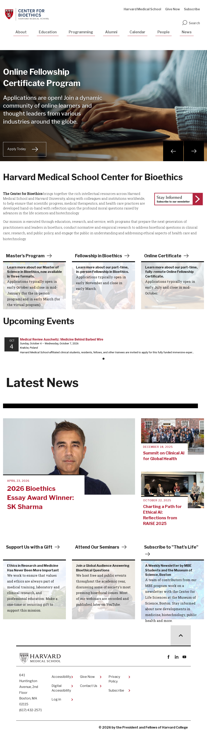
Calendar (137, 32)
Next (194, 151)
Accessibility (61, 677)
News (187, 32)
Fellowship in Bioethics (99, 255)
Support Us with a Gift (30, 547)
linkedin (176, 656)
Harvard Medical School (142, 9)
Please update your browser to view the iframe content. (103, 348)
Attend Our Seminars (97, 547)
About (21, 32)
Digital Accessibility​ (61, 688)
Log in (56, 699)
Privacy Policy (114, 679)
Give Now (172, 9)
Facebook (168, 656)
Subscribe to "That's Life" (172, 547)
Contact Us (88, 686)
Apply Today (16, 149)
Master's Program (25, 255)
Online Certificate (163, 255)
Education (48, 32)
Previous (173, 151)
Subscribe (192, 9)
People (163, 32)
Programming (81, 32)
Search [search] (191, 23)
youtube (184, 656)
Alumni (111, 32)
